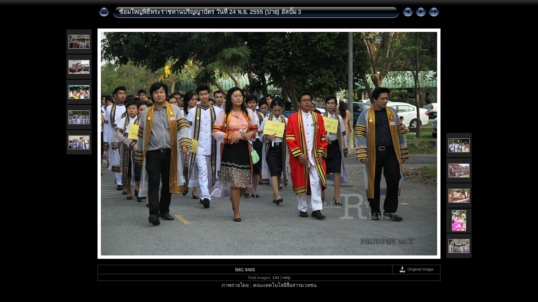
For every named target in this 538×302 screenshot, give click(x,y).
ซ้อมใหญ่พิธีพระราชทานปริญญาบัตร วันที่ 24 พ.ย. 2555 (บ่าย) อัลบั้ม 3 (210, 11)
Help (286, 277)
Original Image (416, 269)
